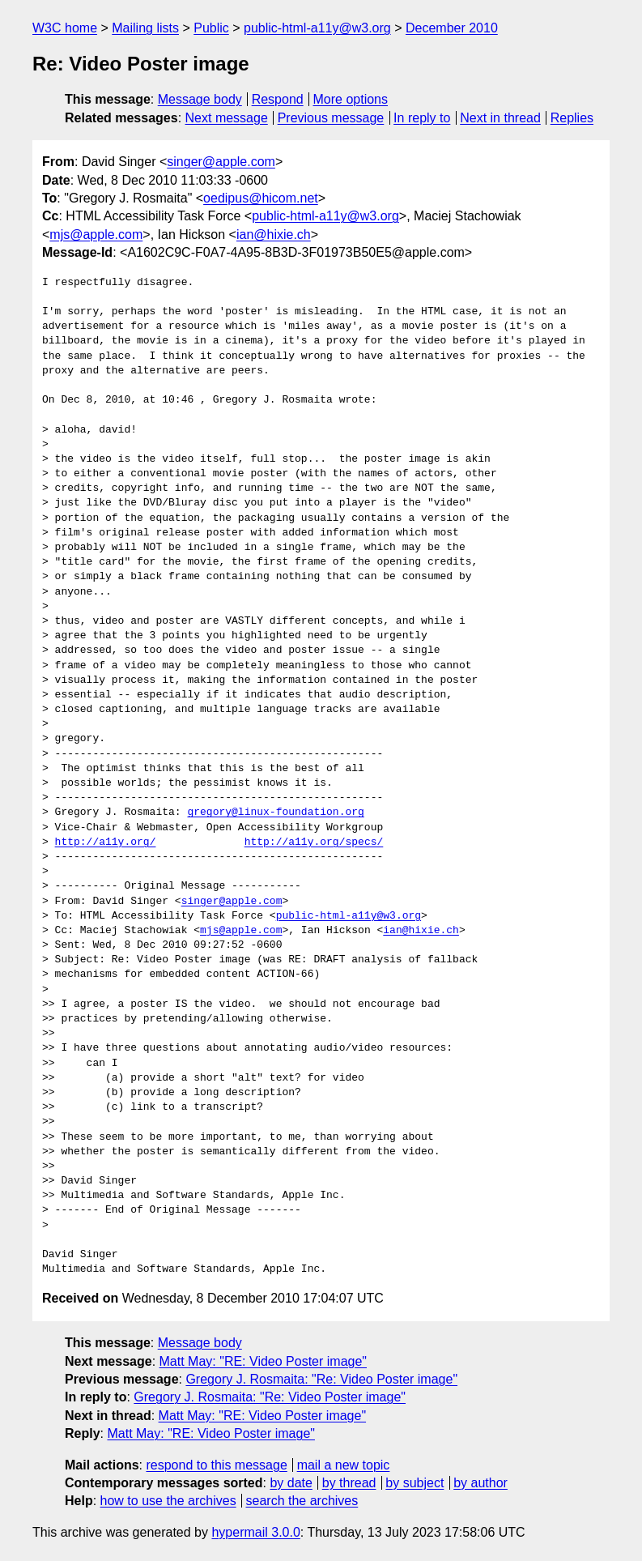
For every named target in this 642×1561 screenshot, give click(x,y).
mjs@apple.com (95, 234)
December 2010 (452, 28)
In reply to (421, 118)
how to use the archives (168, 1501)
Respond (278, 99)
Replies (572, 118)
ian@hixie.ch (273, 234)
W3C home (64, 28)
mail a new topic (343, 1465)
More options (351, 99)
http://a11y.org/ (105, 842)
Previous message (331, 118)
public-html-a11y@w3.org (317, 28)
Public (211, 28)
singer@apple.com (221, 161)
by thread (349, 1483)
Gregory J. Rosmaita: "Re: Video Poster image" (321, 1379)
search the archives (302, 1501)
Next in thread (500, 118)
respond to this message (216, 1465)
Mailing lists (145, 28)
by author (480, 1483)
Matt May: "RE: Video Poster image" (263, 1361)
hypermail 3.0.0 (255, 1532)
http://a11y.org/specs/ (314, 842)
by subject (414, 1483)
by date (291, 1483)
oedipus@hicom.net (260, 198)
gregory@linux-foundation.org (275, 812)
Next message (226, 118)
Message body (200, 99)
